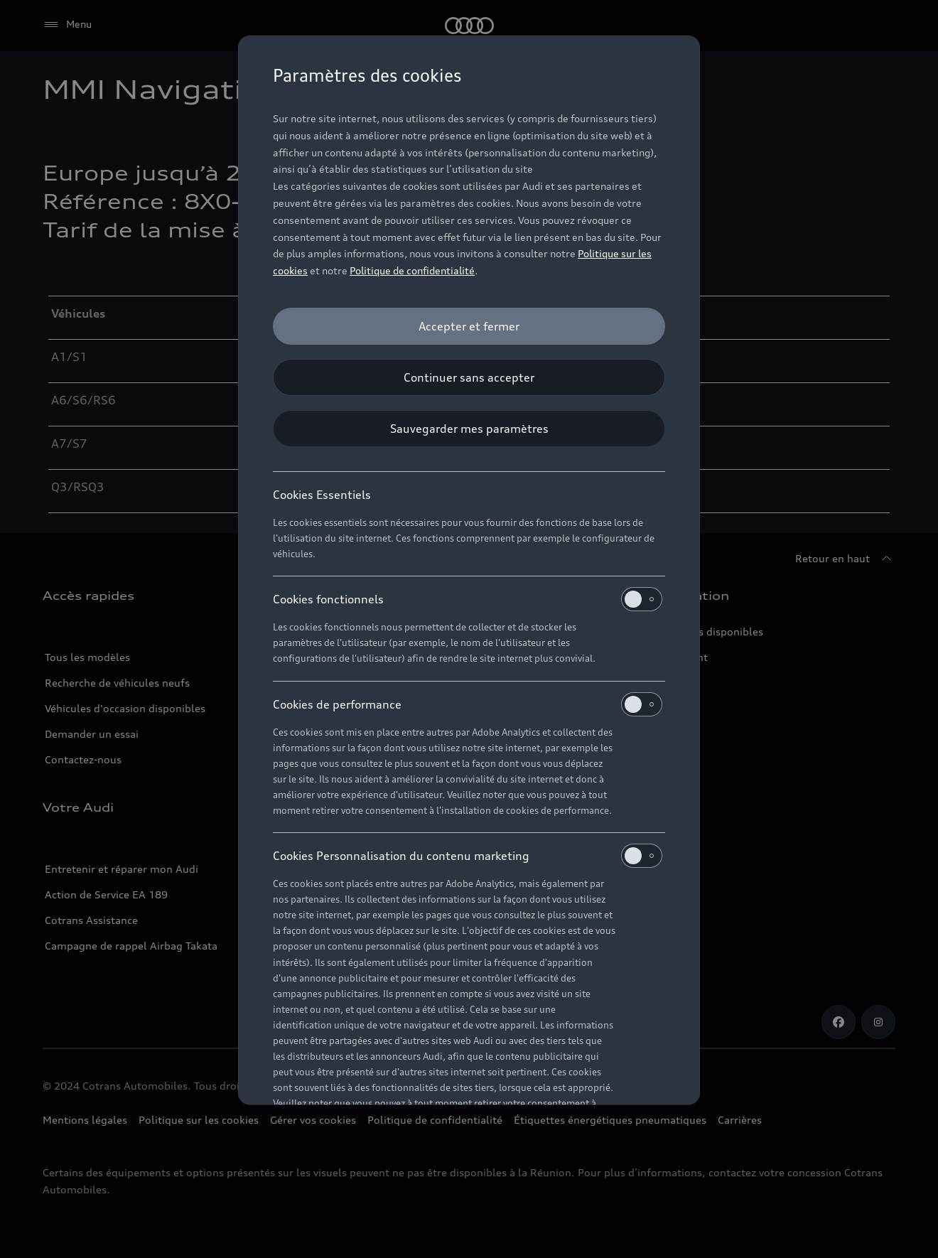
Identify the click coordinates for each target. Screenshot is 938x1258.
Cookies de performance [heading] (467, 704)
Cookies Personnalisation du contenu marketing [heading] (467, 856)
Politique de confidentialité (412, 270)
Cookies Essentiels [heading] (322, 495)
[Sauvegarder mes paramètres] (469, 428)
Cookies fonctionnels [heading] (467, 599)
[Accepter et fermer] (469, 326)
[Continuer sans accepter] (469, 377)
